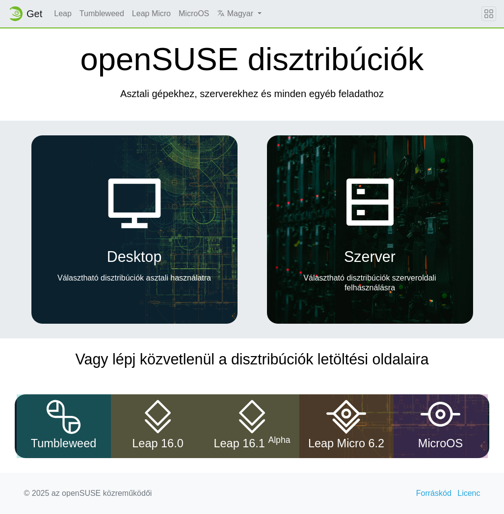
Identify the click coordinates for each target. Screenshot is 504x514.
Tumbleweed (102, 13)
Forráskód (433, 493)
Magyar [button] (236, 13)
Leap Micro (151, 13)
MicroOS (194, 13)
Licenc (468, 493)
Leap (63, 13)
